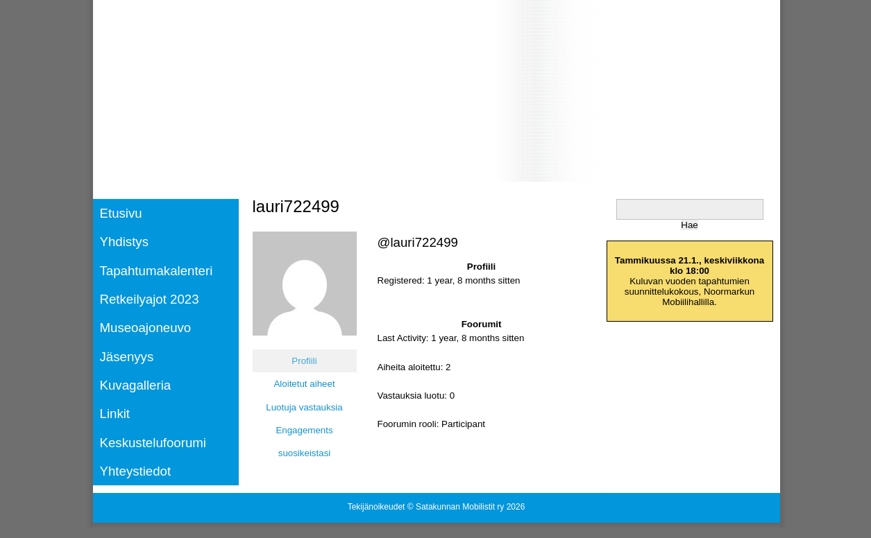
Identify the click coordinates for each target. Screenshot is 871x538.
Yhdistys (124, 241)
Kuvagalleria (135, 385)
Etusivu (121, 213)
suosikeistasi (304, 453)
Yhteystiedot (135, 471)
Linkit (115, 413)
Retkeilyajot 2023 (149, 299)
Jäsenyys (127, 356)
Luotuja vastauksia (304, 407)
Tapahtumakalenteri (156, 270)
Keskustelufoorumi (153, 442)
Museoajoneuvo (146, 327)
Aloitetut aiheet (304, 384)
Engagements (304, 430)
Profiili (303, 361)
